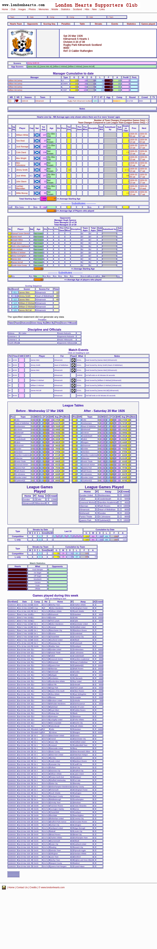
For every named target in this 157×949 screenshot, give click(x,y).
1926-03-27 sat (143, 135)
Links (102, 9)
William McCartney (15, 80)
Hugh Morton (17, 243)
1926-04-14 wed (143, 187)
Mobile (54, 9)
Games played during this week (55, 595)
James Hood (17, 237)
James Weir (16, 259)
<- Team (11, 17)
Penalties (65, 24)
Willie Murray (22, 193)
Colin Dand (21, 152)
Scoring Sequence (33, 286)
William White (22, 135)
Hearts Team (16, 24)
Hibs (87, 9)
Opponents (32, 24)
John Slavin (21, 181)
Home (5, 9)
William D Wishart (18, 253)
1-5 (95, 101)
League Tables (73, 405)
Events (114, 24)
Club (13, 9)
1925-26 (25, 101)
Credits (33, 887)
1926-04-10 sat (143, 152)
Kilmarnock (40, 101)
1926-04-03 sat (143, 140)
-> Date (90, 17)
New (94, 9)
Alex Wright (21, 158)
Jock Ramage (22, 146)
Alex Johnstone (20, 164)
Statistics (65, 9)
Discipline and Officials (44, 329)
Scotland (77, 9)
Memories (44, 9)
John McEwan (17, 249)
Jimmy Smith (21, 170)
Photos (32, 9)
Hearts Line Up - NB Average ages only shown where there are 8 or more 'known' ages (78, 117)
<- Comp (51, 17)
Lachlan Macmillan (20, 187)
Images (22, 9)
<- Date (30, 17)
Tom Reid (20, 141)
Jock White (21, 176)
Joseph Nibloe (17, 240)
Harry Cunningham (19, 256)
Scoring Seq (49, 24)
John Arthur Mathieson (20, 246)
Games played (148, 24)
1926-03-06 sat (134, 135)
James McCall (17, 262)
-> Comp (71, 17)
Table (82, 24)
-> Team (110, 17)
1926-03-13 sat (134, 140)
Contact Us (22, 887)
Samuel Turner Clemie (20, 233)
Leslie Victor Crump (19, 265)
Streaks (98, 24)
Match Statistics (37, 563)
